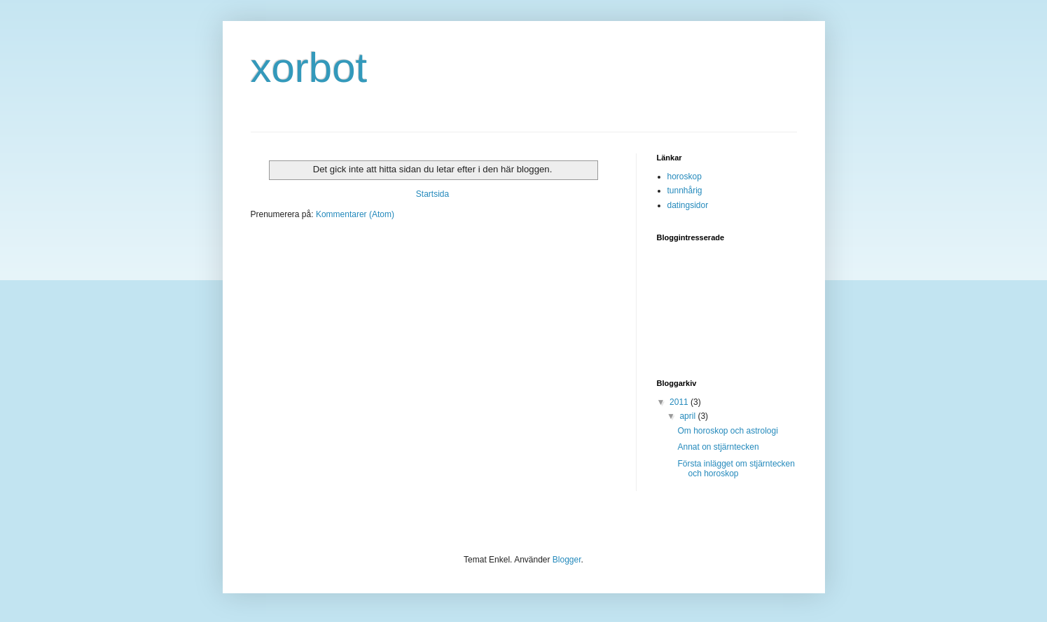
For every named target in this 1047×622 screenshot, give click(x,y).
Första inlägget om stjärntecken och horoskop (735, 468)
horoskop (684, 176)
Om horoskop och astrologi (727, 431)
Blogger (567, 560)
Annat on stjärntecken (717, 447)
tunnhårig (684, 190)
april (688, 416)
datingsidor (688, 205)
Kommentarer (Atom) (355, 214)
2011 (680, 402)
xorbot (309, 67)
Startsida (432, 194)
